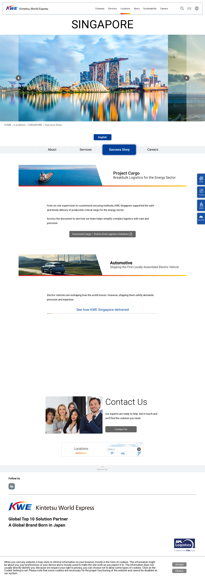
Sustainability (150, 9)
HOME (7, 125)
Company (99, 9)
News (137, 9)
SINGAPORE (35, 125)
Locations (125, 9)
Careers (164, 9)
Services (112, 9)
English (102, 137)
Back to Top (102, 469)
